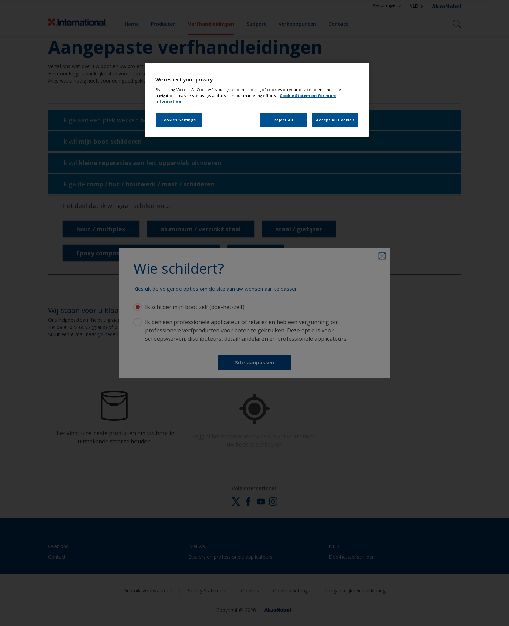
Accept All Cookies (335, 119)
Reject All (283, 119)
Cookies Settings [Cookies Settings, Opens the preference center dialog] (178, 119)
